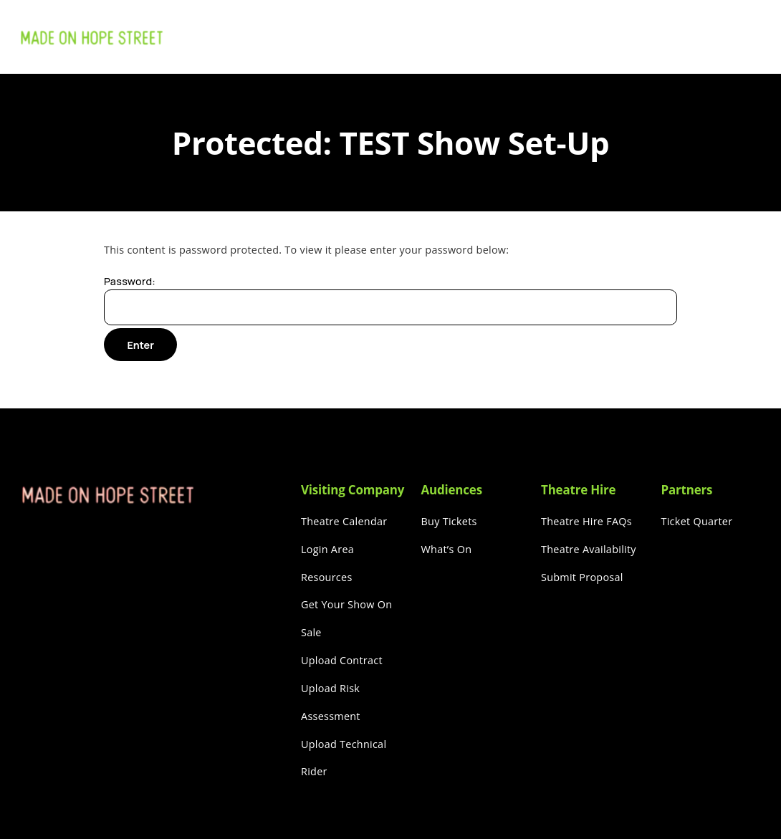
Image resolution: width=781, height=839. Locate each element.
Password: (390, 299)
